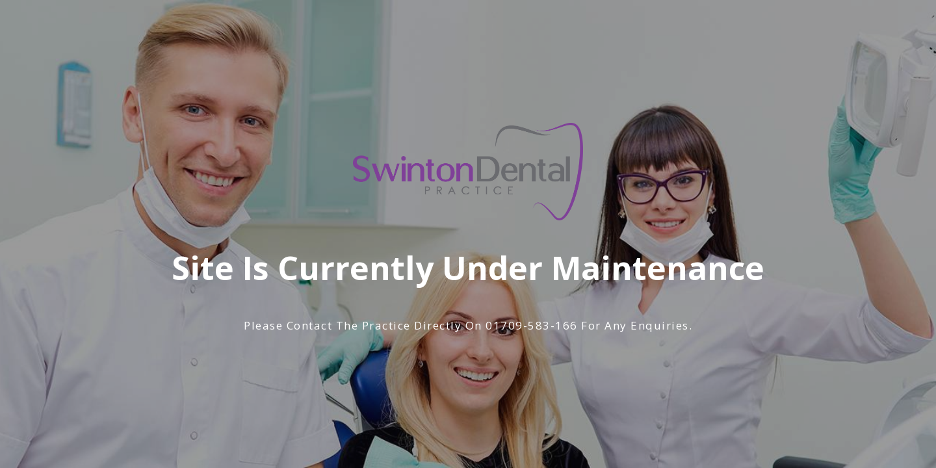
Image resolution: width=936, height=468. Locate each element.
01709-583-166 (532, 325)
